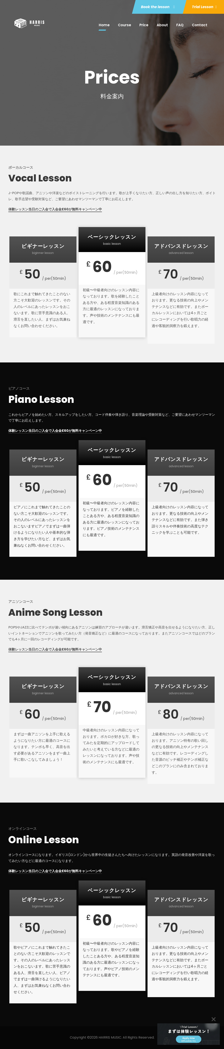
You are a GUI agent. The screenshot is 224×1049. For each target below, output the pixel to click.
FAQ (180, 24)
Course (124, 24)
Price (143, 24)
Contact (199, 24)
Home (104, 24)
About (162, 24)
